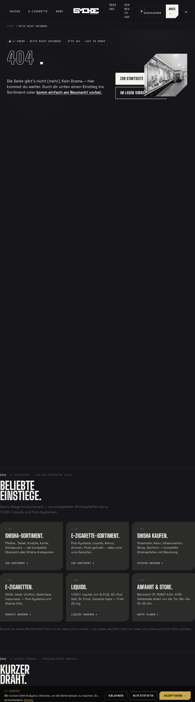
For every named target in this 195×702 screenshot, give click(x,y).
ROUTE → (172, 11)
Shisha (15, 11)
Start (10, 26)
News (59, 11)
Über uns (112, 7)
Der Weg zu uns (127, 11)
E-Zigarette (38, 11)
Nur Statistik (143, 695)
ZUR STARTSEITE (131, 78)
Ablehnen (116, 695)
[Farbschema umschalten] (186, 11)
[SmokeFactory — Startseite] (86, 11)
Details (28, 700)
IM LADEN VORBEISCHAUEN (139, 92)
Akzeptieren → (175, 695)
